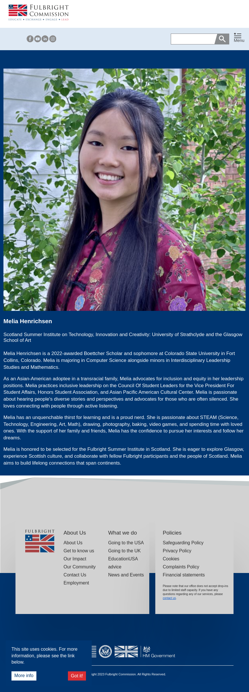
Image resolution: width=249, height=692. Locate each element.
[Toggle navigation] (239, 38)
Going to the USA (126, 542)
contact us (169, 598)
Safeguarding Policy (183, 542)
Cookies (171, 558)
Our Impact (75, 558)
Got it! (77, 675)
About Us (73, 542)
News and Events (126, 574)
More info (24, 675)
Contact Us (75, 574)
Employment (76, 582)
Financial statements (184, 574)
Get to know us (79, 550)
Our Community (80, 566)
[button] (239, 39)
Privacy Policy (177, 550)
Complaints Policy (181, 566)
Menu (239, 40)
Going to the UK (124, 550)
